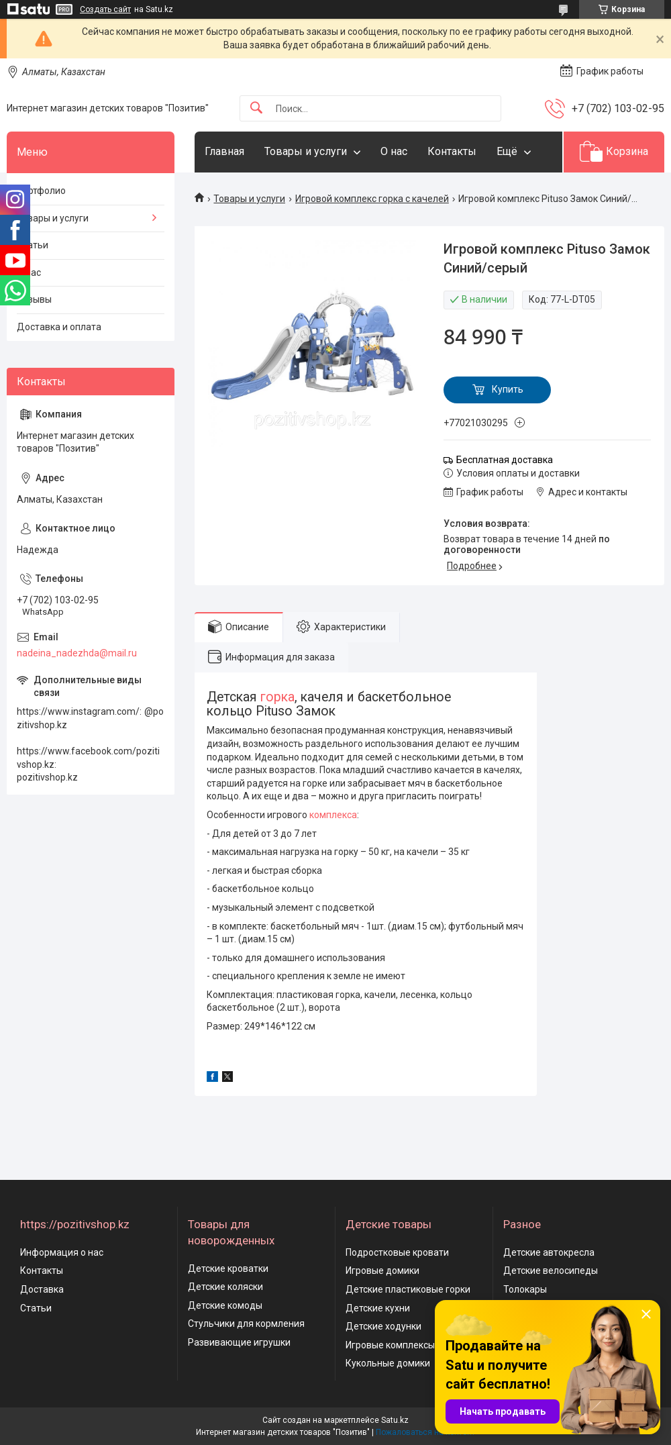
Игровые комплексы (390, 1345)
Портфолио (41, 190)
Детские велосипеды (550, 1270)
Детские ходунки (383, 1326)
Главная (224, 151)
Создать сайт (105, 9)
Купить (507, 389)
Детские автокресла (549, 1252)
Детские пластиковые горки (408, 1289)
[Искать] (256, 108)
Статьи (32, 245)
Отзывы (34, 299)
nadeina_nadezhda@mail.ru (77, 653)
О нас (393, 151)
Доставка (42, 1289)
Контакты (451, 151)
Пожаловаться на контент (425, 1432)
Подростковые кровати (397, 1252)
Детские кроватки (228, 1268)
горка (277, 697)
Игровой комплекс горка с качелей (372, 198)
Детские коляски (225, 1286)
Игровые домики (382, 1270)
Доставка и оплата (59, 326)
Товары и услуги (305, 151)
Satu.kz (395, 1420)
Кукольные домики (388, 1363)
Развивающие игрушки (239, 1342)
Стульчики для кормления (246, 1323)
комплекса (333, 814)
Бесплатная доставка (504, 459)
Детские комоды (225, 1305)
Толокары (525, 1289)
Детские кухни (378, 1308)
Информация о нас (61, 1252)
